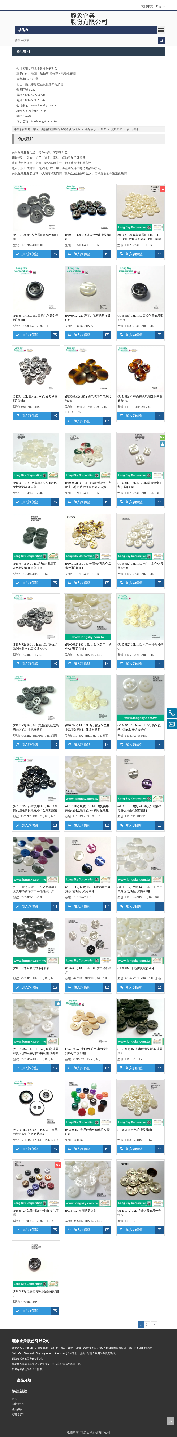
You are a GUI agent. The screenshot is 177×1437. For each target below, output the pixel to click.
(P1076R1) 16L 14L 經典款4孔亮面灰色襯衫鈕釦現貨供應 (34, 565)
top (170, 1421)
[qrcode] (88, 1422)
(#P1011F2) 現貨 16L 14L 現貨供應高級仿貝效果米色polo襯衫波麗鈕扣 (87, 809)
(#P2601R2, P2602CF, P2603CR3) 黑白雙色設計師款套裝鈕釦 (35, 1132)
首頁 (15, 1398)
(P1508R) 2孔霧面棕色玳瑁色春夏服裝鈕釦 (88, 398)
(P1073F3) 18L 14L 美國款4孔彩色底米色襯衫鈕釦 (88, 565)
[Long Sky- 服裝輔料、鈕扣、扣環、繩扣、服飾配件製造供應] (88, 62)
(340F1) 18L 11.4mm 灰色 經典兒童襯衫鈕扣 (35, 398)
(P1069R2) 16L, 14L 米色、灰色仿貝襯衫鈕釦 (140, 565)
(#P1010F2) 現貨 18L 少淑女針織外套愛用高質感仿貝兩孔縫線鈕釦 (35, 889)
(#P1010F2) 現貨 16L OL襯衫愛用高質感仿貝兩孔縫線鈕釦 (88, 889)
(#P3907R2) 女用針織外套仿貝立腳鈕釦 (87, 1132)
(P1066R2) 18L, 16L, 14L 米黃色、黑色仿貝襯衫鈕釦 (88, 646)
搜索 (161, 40)
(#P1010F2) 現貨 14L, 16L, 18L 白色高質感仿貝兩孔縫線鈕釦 (140, 889)
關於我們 (18, 1404)
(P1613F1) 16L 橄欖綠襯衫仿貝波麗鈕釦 (140, 1051)
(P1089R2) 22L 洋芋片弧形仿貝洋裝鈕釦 (88, 317)
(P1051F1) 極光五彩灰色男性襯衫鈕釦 (88, 237)
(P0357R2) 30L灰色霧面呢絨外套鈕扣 (35, 237)
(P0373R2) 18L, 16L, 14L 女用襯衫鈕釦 (88, 970)
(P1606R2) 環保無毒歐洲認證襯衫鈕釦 (36, 1293)
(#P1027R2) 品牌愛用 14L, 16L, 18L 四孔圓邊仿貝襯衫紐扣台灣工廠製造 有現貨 (35, 809)
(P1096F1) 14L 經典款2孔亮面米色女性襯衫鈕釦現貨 (35, 485)
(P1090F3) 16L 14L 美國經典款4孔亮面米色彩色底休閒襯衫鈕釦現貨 (88, 485)
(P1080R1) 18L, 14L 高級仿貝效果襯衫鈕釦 (140, 317)
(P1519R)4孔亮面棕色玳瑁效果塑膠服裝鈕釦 (140, 398)
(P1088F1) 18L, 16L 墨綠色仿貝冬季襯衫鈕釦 (35, 317)
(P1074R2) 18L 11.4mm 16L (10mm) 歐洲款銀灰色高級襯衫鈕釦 (35, 646)
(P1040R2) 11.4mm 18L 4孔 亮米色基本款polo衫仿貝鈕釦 (139, 727)
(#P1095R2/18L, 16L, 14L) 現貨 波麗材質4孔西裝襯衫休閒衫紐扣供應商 (36, 1051)
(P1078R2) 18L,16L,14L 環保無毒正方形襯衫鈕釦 (139, 485)
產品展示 (18, 1409)
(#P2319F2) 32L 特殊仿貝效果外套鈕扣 (139, 1212)
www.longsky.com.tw (43, 105)
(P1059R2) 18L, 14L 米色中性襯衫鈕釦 (140, 646)
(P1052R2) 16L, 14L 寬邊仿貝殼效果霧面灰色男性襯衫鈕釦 (36, 727)
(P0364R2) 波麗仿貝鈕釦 (80, 1210)
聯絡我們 (18, 1414)
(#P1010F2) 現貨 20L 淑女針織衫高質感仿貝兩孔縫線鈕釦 (139, 808)
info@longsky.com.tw (44, 121)
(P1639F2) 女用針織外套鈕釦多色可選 (36, 1212)
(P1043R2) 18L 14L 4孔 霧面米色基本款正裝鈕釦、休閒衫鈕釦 (87, 727)
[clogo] (88, 18)
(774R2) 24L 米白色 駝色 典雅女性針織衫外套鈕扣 (87, 1051)
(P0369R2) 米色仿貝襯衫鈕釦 (136, 968)
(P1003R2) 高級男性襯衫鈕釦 (31, 968)
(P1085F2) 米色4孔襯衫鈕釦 (135, 1129)
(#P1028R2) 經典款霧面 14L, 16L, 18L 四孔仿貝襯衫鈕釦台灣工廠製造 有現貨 (139, 237)
